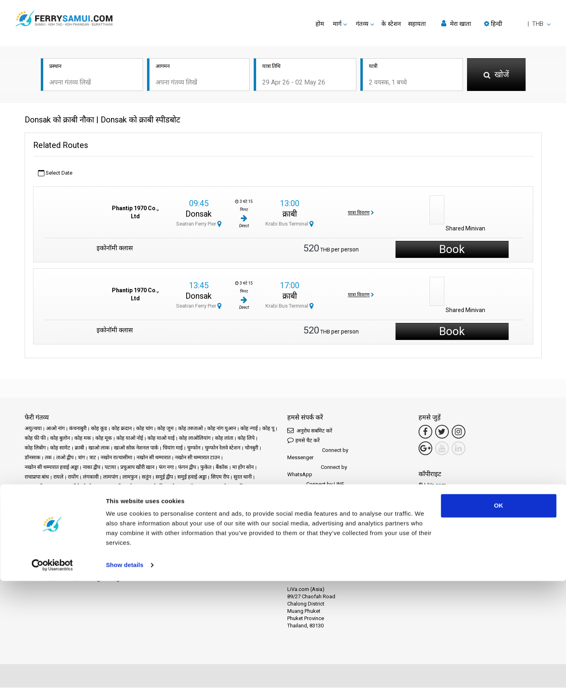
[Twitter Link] (442, 432)
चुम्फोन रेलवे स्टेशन (222, 448)
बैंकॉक (222, 467)
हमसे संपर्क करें (219, 524)
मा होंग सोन (243, 467)
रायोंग (73, 477)
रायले (58, 477)
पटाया (110, 467)
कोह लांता (224, 438)
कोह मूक (103, 438)
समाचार (165, 514)
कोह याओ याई (161, 438)
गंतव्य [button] (362, 23)
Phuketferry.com (43, 552)
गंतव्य (41, 514)
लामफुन (129, 477)
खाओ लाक (98, 448)
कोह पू (268, 429)
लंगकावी (91, 477)
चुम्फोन (193, 448)
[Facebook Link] (425, 432)
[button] (517, 23)
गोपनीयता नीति (133, 524)
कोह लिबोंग (35, 448)
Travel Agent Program (103, 579)
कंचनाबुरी (77, 429)
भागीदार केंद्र (36, 579)
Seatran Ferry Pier (198, 225)
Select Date (55, 173)
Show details (124, 672)
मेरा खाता (456, 23)
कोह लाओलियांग (194, 438)
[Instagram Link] (458, 432)
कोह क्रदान (122, 429)
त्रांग (81, 458)
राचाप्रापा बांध (37, 477)
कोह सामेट (60, 448)
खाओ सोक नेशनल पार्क (136, 448)
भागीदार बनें (63, 579)
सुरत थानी (243, 477)
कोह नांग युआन (221, 429)
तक (48, 458)
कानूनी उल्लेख (71, 524)
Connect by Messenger (317, 454)
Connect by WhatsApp (317, 471)
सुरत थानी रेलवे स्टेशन (78, 487)
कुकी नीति (161, 524)
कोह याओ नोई (129, 438)
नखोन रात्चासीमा (116, 458)
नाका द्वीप (91, 467)
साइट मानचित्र (188, 524)
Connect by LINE (315, 484)
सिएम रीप (220, 477)
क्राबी (289, 214)
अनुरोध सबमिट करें (309, 430)
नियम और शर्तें (102, 524)
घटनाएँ (147, 514)
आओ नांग (55, 429)
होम (320, 23)
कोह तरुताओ (190, 429)
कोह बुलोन (60, 438)
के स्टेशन (391, 23)
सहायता (417, 23)
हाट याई (218, 487)
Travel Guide (39, 524)
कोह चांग (144, 429)
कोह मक (82, 438)
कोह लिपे (246, 438)
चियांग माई (173, 448)
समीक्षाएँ (204, 514)
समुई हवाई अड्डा (191, 477)
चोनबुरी (251, 448)
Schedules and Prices (76, 514)
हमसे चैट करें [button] (303, 440)
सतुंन (146, 477)
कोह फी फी (35, 438)
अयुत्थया (33, 429)
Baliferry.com (82, 552)
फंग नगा (166, 467)
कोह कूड (99, 429)
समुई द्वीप (164, 477)
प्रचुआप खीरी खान (137, 467)
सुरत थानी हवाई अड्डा (122, 487)
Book (452, 250)
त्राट (92, 458)
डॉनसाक (32, 458)
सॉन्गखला (197, 487)
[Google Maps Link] (425, 449)
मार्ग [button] (337, 23)
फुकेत (205, 467)
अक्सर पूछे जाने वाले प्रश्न (240, 514)
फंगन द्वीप (187, 467)
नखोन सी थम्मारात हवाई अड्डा (51, 467)
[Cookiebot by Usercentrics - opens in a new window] (52, 672)
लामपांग (110, 477)
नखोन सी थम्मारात (153, 458)
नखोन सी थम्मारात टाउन (197, 458)
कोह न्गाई (249, 429)
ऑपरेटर (184, 514)
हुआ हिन (238, 487)
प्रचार (131, 514)
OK (498, 612)
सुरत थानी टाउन (39, 487)
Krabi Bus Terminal (289, 225)
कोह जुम (165, 429)
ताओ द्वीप (65, 458)
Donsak (198, 214)
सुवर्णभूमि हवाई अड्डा (164, 487)
